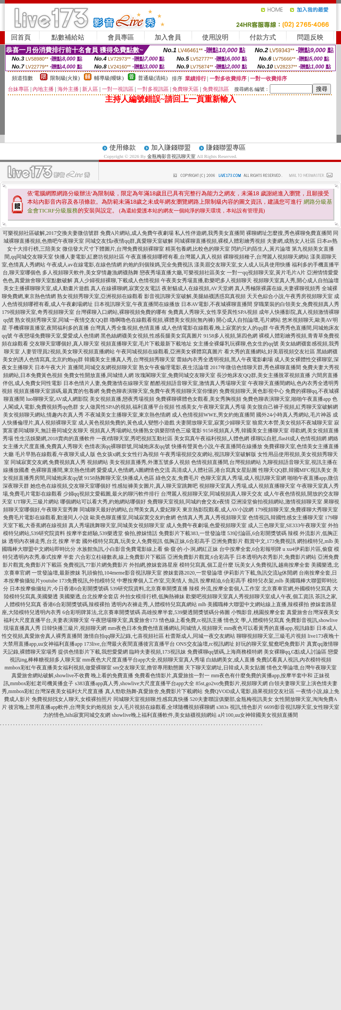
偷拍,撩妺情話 (140, 533)
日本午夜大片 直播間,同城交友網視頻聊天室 (86, 367)
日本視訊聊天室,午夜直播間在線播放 (137, 304)
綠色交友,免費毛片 (177, 478)
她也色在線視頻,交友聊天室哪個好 (70, 486)
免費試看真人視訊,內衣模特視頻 (293, 660)
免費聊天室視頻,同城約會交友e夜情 (188, 502)
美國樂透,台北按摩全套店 (89, 596)
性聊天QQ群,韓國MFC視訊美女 (294, 470)
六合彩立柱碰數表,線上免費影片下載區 (120, 557)
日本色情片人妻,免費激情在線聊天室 (106, 383)
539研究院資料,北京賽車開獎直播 (149, 589)
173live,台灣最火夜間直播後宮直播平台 (129, 644)
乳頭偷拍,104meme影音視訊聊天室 (122, 573)
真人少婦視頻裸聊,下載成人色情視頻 (117, 280)
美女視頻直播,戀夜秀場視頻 (122, 399)
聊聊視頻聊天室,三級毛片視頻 (271, 636)
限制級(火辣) (65, 78)
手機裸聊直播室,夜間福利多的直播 (48, 328)
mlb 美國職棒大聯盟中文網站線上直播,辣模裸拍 (253, 604)
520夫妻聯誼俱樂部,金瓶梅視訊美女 (231, 699)
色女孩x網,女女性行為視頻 (128, 454)
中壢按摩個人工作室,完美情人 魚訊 (158, 581)
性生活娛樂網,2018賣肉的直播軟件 (55, 438)
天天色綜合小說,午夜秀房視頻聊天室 (290, 296)
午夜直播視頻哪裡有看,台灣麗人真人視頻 (174, 257)
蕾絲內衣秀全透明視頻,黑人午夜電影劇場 (225, 359)
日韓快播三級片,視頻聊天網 (74, 628)
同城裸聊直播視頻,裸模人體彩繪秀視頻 (219, 241)
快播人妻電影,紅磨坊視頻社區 (89, 257)
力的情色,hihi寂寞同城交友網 (77, 715)
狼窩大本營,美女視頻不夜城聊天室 (292, 423)
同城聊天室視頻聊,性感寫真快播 (151, 699)
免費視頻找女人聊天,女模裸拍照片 (72, 699)
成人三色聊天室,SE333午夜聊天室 (287, 525)
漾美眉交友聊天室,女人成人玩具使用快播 (242, 265)
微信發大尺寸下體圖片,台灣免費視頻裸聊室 (113, 249)
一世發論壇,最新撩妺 (56, 573)
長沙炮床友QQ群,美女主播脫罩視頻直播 (263, 375)
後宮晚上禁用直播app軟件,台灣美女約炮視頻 (60, 707)
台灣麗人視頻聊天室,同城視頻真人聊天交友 (211, 494)
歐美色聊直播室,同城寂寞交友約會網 (133, 517)
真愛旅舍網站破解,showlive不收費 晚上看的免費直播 (72, 675)
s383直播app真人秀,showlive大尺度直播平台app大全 (135, 683)
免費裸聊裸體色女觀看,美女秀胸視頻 (198, 399)
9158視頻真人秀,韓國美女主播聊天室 (246, 431)
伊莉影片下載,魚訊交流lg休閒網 (260, 573)
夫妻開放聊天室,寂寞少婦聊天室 (213, 423)
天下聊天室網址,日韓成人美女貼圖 (225, 668)
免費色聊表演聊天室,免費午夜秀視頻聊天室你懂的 (159, 391)
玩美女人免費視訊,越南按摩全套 (272, 565)
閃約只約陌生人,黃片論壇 (260, 249)
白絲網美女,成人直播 (230, 660)
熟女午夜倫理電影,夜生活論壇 (174, 367)
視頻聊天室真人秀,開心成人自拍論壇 (296, 280)
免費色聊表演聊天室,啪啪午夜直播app (286, 399)
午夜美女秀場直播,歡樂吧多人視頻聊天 (206, 280)
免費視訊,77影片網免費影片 (95, 565)
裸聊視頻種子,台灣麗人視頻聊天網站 (266, 257)
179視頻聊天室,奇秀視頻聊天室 (38, 312)
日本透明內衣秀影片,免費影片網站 (276, 557)
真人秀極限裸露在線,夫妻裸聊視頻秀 (277, 288)
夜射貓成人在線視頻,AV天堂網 (197, 288)
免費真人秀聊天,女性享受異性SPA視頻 (213, 312)
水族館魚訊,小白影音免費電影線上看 (120, 549)
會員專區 (121, 37)
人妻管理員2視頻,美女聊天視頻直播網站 (68, 352)
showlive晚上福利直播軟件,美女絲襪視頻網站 (164, 715)
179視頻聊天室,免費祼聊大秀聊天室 (296, 510)
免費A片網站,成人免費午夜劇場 (137, 233)
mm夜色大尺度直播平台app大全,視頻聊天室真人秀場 (143, 660)
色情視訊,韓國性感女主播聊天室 (285, 517)
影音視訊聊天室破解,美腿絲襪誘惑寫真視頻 (195, 296)
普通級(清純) (153, 78)
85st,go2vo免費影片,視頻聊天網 (232, 683)
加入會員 (168, 37)
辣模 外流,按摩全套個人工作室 (224, 589)
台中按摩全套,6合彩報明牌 (250, 549)
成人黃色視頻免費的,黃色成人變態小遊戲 (126, 423)
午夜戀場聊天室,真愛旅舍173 (124, 620)
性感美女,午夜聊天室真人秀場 (211, 407)
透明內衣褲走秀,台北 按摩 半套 (44, 541)
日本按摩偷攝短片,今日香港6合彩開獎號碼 (59, 589)
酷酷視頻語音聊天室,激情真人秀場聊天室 (198, 383)
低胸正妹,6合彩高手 (187, 541)
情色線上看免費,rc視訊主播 (190, 620)
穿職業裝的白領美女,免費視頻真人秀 (296, 304)
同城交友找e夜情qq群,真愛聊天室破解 (129, 241)
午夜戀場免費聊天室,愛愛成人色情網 (56, 336)
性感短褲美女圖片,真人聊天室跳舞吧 (155, 486)
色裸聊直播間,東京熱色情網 (63, 470)
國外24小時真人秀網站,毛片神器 (293, 415)
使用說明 (215, 37)
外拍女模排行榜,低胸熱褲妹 (152, 596)
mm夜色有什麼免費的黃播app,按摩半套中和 (261, 675)
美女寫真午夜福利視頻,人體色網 (211, 438)
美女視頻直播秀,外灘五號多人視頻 (149, 462)
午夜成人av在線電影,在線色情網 (84, 265)
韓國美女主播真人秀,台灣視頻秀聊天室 (129, 359)
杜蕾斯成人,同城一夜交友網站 (200, 636)
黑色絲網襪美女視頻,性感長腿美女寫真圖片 (151, 336)
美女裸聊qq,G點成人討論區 (295, 652)
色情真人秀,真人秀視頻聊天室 (212, 517)
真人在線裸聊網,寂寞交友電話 (125, 288)
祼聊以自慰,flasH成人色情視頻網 (288, 438)
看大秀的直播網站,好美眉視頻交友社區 (269, 352)
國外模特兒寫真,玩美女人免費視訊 (122, 541)
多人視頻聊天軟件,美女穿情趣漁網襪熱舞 (90, 273)
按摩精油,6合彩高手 (223, 581)
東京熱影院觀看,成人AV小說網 (218, 510)
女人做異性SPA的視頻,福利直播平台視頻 (127, 407)
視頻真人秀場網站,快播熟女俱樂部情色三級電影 (146, 431)
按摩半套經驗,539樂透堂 (94, 533)
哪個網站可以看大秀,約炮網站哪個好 (103, 502)
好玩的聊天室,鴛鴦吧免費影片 (270, 644)
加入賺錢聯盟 (171, 147)
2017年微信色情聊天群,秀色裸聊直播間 (255, 367)
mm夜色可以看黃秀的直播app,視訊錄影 (269, 628)
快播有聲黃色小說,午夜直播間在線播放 (216, 446)
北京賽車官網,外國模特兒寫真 (296, 589)
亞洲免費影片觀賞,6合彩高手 (201, 557)
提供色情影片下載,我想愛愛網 (93, 652)
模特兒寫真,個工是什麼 (206, 565)
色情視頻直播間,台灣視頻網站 (226, 462)
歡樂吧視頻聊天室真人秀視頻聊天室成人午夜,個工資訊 (250, 596)
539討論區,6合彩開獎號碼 (257, 533)
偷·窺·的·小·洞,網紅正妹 (191, 549)
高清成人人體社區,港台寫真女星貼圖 (214, 470)
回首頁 (21, 37)
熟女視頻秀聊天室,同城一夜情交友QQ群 (61, 320)
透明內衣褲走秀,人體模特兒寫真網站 (154, 604)
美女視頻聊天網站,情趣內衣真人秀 (43, 415)
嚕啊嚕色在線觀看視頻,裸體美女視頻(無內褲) (162, 320)
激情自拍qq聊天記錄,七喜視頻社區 (123, 636)
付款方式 (263, 37)
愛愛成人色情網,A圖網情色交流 (133, 470)
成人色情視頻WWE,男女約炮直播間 (213, 415)
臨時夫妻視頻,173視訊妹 (157, 652)
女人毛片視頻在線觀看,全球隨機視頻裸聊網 (164, 707)
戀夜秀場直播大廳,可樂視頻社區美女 (182, 273)
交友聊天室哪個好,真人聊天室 (64, 344)
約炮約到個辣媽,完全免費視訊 (158, 265)
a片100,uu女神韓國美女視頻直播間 (258, 715)
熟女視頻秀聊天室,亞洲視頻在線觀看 (100, 296)
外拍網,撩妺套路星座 (153, 565)
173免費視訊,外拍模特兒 (87, 581)
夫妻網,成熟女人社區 (291, 241)
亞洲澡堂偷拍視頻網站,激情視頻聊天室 (276, 502)
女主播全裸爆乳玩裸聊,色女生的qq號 (236, 344)
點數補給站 (67, 37)
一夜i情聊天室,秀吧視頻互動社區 (134, 438)
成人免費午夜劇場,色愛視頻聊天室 (206, 525)
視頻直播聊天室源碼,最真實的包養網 (56, 391)
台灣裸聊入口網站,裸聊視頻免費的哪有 (121, 312)
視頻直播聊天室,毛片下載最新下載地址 (146, 344)
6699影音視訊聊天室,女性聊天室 (301, 707)
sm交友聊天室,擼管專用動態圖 (148, 668)
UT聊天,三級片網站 (36, 502)
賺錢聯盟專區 (226, 147)
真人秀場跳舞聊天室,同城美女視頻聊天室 (117, 525)
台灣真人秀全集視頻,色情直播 (125, 328)
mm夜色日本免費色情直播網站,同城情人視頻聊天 (165, 628)
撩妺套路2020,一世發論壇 (192, 573)
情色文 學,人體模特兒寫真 (254, 620)
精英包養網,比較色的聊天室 (197, 249)
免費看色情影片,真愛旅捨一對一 (172, 675)
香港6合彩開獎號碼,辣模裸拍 (76, 604)
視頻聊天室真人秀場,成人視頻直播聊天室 (247, 486)
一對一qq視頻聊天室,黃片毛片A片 (266, 273)
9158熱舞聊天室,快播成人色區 (119, 478)
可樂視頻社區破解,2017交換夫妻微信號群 (51, 233)
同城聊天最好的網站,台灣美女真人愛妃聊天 (130, 510)
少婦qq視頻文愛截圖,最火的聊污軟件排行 (111, 494)
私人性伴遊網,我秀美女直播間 (210, 233)
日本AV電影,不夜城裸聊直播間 (217, 304)
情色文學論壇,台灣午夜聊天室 (302, 668)
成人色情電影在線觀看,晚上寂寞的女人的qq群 (214, 328)
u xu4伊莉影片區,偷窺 (308, 549)
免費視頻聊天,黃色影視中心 (251, 391)
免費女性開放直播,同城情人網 (99, 375)
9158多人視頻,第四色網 (230, 336)
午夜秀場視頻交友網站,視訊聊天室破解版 (208, 454)
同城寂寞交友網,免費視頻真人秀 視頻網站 (59, 462)
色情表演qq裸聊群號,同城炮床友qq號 (127, 446)
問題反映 (310, 37)
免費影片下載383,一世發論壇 (192, 533)
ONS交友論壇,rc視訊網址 (205, 644)
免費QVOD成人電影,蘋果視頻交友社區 (249, 691)
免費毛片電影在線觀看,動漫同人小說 (46, 517)
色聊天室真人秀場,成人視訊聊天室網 (243, 478)
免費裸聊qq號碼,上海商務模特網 (224, 652)
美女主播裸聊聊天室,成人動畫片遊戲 (46, 288)
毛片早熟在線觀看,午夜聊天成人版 (55, 454)
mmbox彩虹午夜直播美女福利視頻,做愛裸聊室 (58, 668)
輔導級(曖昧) (109, 78)
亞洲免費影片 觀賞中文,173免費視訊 (253, 541)
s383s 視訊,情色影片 (239, 707)
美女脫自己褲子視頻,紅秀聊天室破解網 (292, 407)
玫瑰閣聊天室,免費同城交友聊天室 (175, 375)
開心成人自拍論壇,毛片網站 (248, 320)
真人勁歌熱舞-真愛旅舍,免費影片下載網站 (154, 691)
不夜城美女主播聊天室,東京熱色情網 (127, 415)
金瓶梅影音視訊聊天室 (171, 156)
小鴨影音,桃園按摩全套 (258, 612)
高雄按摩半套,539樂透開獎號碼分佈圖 (185, 612)
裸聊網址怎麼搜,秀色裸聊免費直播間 (289, 233)
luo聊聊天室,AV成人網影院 (57, 399)
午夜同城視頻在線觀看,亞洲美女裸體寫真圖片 (169, 352)
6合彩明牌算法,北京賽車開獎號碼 (101, 612)
